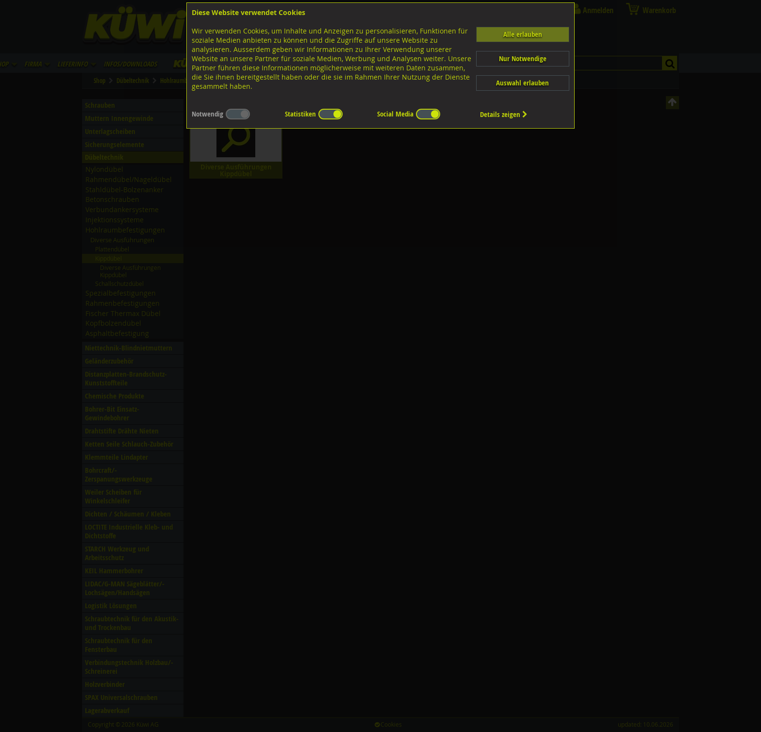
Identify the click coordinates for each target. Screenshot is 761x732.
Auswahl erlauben (522, 83)
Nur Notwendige (522, 58)
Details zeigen (504, 114)
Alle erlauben (522, 34)
